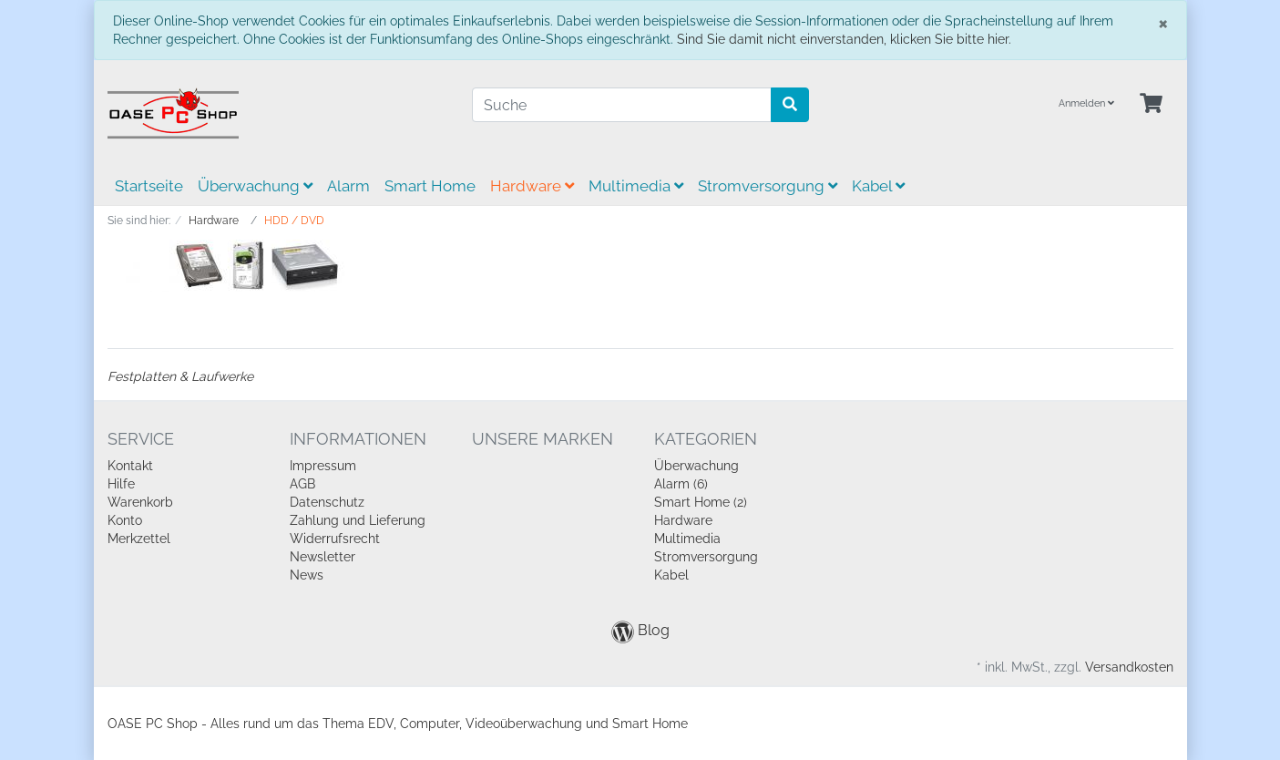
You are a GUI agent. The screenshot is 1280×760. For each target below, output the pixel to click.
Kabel (878, 186)
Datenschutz (327, 502)
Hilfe (121, 484)
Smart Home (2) (700, 502)
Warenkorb (140, 502)
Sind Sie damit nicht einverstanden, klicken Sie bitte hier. (844, 39)
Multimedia (636, 186)
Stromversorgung (767, 186)
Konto (125, 520)
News (306, 575)
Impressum (323, 465)
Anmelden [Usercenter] (1086, 103)
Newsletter (322, 556)
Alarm (348, 186)
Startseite (149, 186)
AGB (302, 484)
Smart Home (430, 186)
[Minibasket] (1151, 104)
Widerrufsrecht (335, 538)
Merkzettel (139, 538)
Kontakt (130, 465)
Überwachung (255, 186)
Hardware (532, 186)
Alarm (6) (681, 484)
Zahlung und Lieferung (357, 520)
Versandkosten (1129, 667)
